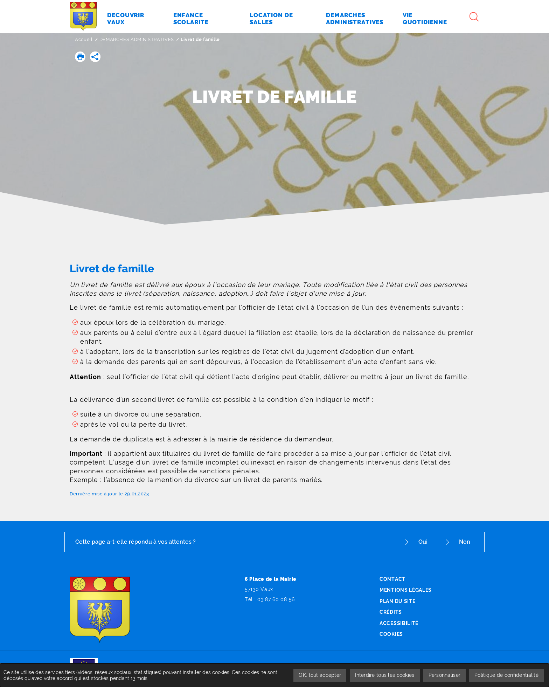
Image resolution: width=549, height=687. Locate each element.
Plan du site (397, 601)
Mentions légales (406, 590)
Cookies (391, 634)
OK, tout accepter (320, 675)
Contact (392, 579)
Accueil (84, 39)
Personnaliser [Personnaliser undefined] (445, 675)
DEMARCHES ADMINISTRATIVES (136, 39)
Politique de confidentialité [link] (506, 675)
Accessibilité (399, 623)
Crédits (391, 612)
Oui (423, 541)
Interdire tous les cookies (384, 675)
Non (464, 541)
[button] (80, 56)
